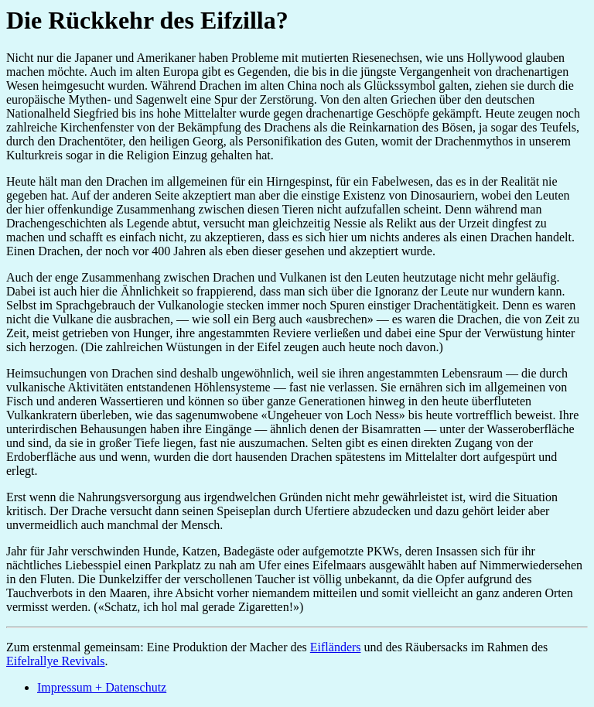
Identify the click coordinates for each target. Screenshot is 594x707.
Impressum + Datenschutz (101, 687)
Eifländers (335, 647)
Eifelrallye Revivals (55, 661)
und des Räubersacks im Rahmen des (454, 647)
